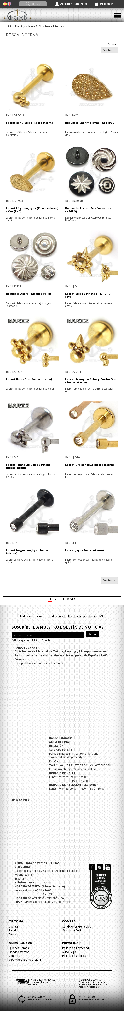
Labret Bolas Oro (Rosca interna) (29, 379)
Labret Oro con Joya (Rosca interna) (90, 465)
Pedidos (14, 930)
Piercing (20, 26)
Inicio (9, 26)
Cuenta (13, 926)
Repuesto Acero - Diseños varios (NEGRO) (88, 209)
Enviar (92, 634)
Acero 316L (34, 26)
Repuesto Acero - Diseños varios (29, 294)
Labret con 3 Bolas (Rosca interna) (30, 123)
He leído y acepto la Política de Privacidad (32, 640)
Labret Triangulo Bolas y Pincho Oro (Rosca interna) (90, 380)
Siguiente (67, 599)
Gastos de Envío (72, 930)
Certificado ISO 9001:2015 (25, 959)
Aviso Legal (69, 952)
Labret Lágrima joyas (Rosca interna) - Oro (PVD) (32, 209)
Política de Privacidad (75, 948)
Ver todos (109, 50)
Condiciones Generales (76, 926)
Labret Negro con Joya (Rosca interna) (27, 551)
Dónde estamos (19, 952)
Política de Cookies (74, 956)
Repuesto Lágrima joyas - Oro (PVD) (90, 123)
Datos (13, 934)
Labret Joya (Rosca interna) (84, 550)
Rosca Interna (53, 26)
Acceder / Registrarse (73, 3)
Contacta (14, 956)
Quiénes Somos (19, 948)
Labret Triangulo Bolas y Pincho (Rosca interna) (28, 466)
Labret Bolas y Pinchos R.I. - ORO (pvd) (88, 295)
